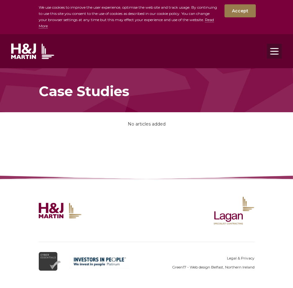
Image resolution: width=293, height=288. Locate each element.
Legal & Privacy (241, 258)
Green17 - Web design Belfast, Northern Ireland (213, 267)
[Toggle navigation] (274, 51)
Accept (240, 11)
